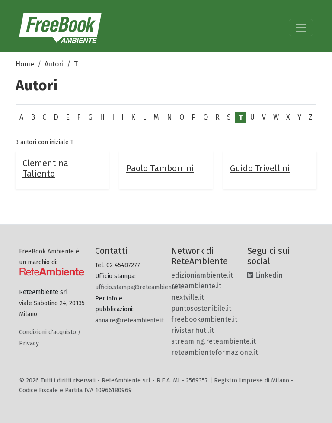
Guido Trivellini (260, 168)
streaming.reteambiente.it (213, 341)
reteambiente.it (196, 286)
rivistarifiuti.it (192, 330)
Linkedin (265, 275)
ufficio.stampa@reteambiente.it (138, 287)
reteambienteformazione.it (214, 352)
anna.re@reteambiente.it (129, 320)
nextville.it (187, 297)
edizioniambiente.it (202, 275)
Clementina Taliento (45, 168)
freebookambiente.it (204, 319)
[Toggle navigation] (301, 27)
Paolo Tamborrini (160, 168)
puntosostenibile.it (201, 308)
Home (25, 64)
